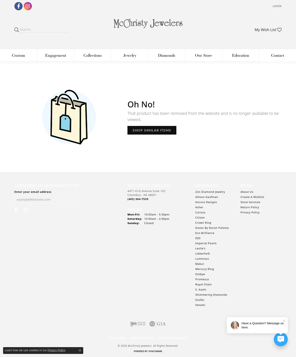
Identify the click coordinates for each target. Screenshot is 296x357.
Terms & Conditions (142, 338)
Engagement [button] (55, 55)
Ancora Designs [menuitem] (206, 202)
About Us (246, 192)
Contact (277, 55)
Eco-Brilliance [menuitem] (204, 233)
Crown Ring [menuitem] (203, 222)
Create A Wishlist (252, 197)
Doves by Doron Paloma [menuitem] (212, 228)
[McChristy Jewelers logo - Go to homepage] (148, 25)
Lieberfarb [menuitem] (202, 253)
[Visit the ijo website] (138, 324)
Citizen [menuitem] (200, 217)
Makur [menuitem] (199, 264)
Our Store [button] (203, 55)
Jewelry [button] (129, 55)
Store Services (250, 202)
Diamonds (166, 55)
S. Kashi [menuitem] (200, 289)
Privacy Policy (250, 212)
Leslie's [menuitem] (200, 248)
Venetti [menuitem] (200, 305)
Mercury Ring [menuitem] (204, 269)
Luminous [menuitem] (202, 258)
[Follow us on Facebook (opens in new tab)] (18, 6)
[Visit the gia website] (157, 324)
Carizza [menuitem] (200, 212)
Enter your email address (33, 192)
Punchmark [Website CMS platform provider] (155, 351)
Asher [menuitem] (199, 207)
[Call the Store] (137, 199)
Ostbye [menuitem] (200, 274)
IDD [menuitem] (198, 238)
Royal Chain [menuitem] (203, 284)
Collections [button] (92, 55)
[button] (277, 6)
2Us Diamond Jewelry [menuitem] (210, 192)
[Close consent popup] (80, 350)
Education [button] (240, 55)
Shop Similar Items (152, 130)
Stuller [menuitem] (200, 300)
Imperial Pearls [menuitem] (206, 243)
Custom (18, 55)
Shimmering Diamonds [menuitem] (211, 295)
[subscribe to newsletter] (74, 199)
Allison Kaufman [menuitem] (206, 197)
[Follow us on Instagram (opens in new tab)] (28, 6)
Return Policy (249, 207)
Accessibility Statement (172, 338)
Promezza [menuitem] (202, 279)
